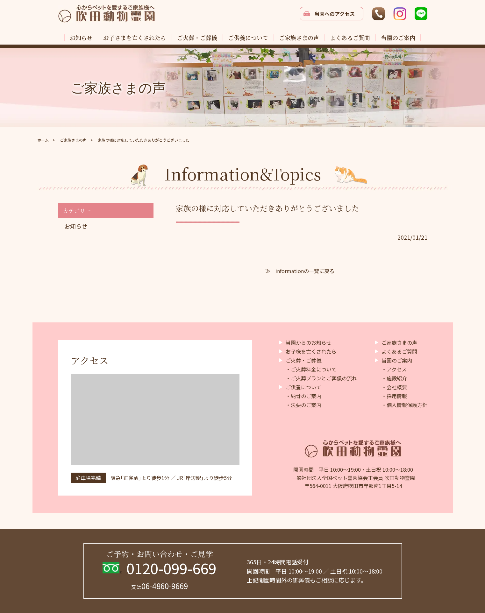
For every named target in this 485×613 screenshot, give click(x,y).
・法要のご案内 (303, 405)
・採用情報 (394, 396)
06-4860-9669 (159, 585)
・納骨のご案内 (303, 396)
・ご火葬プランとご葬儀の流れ (321, 378)
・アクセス (394, 369)
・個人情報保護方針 (404, 405)
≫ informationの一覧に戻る (299, 271)
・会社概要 (394, 387)
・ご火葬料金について (311, 369)
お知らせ (75, 226)
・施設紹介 (394, 378)
